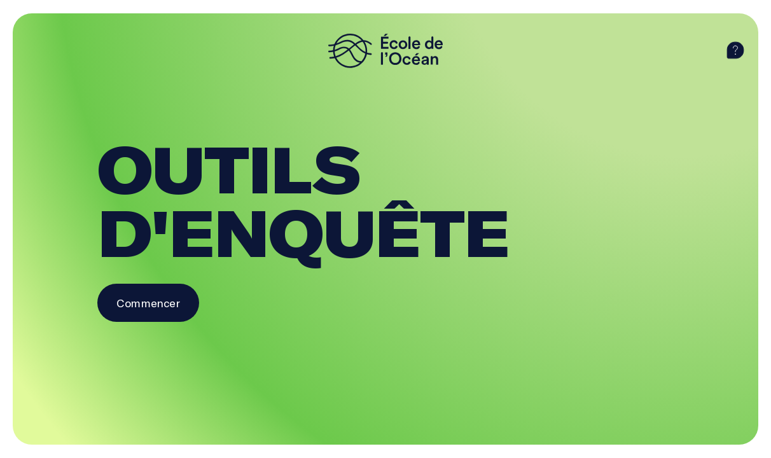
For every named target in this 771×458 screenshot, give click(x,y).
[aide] (735, 50)
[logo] (385, 51)
